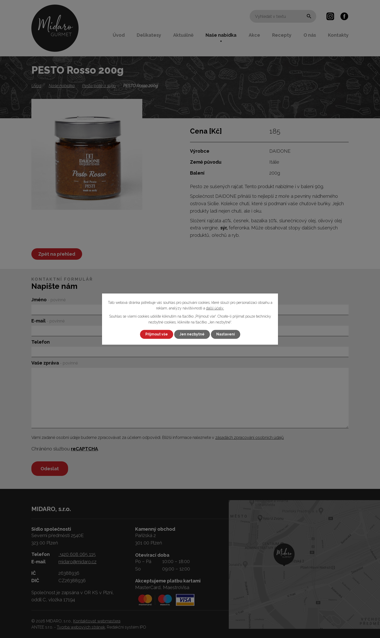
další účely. (215, 308)
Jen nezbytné (192, 334)
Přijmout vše (156, 334)
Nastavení (225, 334)
